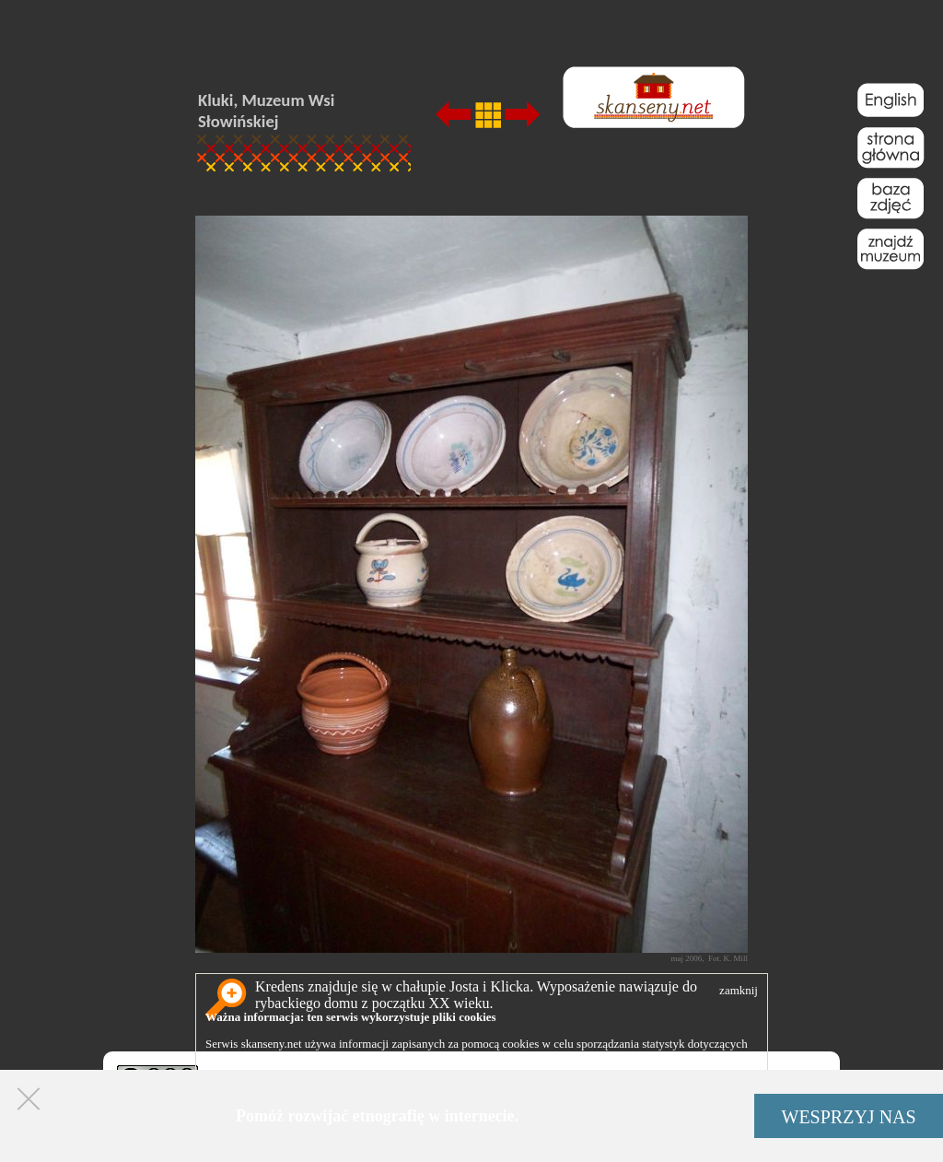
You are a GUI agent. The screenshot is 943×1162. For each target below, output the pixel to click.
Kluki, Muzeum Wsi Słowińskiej (266, 110)
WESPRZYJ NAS (849, 1117)
